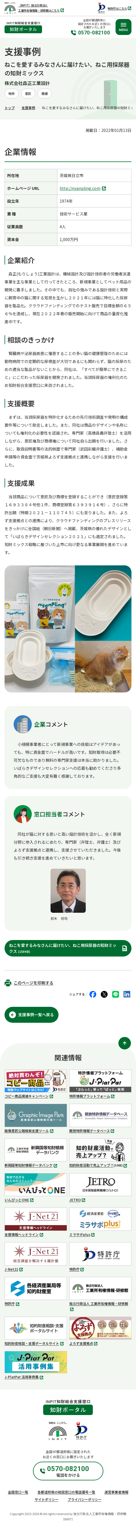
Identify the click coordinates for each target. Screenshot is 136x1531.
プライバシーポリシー (85, 1499)
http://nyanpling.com (83, 188)
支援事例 (28, 107)
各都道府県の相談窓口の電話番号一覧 (66, 1491)
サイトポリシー (46, 1499)
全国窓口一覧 (18, 1491)
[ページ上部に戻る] (124, 1043)
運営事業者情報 (116, 1491)
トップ (10, 107)
